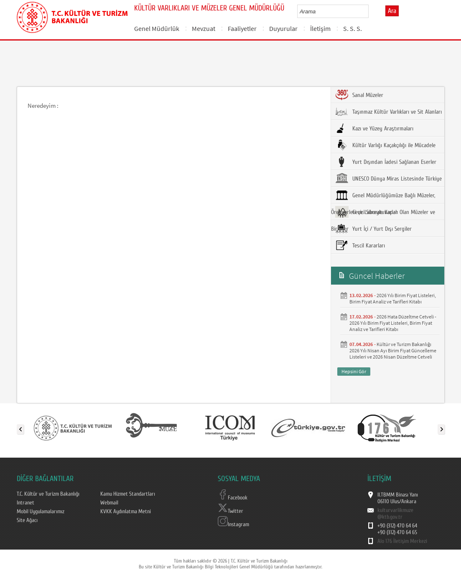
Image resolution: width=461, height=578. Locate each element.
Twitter (230, 511)
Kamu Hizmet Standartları (127, 494)
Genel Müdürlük (156, 28)
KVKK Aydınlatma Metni (125, 511)
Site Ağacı (27, 520)
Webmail (109, 502)
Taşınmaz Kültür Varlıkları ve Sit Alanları (388, 111)
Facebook (232, 497)
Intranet (25, 502)
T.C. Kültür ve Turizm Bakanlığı (48, 494)
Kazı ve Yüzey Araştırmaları (374, 128)
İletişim (320, 28)
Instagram (233, 524)
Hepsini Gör (353, 371)
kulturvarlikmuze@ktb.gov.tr (395, 513)
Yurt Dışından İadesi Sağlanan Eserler (385, 162)
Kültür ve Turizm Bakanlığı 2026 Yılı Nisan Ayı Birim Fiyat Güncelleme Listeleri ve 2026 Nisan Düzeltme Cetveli (392, 350)
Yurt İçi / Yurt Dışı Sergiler (373, 228)
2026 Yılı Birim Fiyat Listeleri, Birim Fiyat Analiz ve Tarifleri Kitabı (392, 298)
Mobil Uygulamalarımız (40, 511)
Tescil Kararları (360, 245)
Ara (392, 11)
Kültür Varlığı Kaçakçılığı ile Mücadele (385, 145)
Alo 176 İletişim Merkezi (402, 541)
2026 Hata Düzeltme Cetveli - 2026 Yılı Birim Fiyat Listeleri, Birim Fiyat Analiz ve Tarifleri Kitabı (392, 322)
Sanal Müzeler (359, 95)
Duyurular (283, 28)
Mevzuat (203, 28)
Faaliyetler (242, 28)
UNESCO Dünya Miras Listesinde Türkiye (388, 178)
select (371, 11)
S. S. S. (352, 28)
